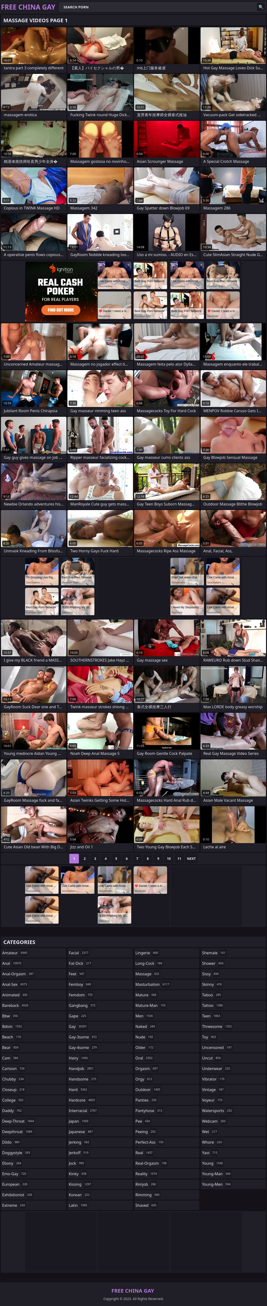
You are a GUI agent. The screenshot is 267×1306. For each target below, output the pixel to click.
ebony (12, 1163)
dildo (11, 1142)
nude (145, 1037)
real (145, 1152)
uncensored (217, 1047)
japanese (81, 1131)
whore (212, 1142)
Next (191, 858)
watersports (217, 1110)
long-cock (149, 963)
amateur (15, 952)
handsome (83, 1079)
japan (79, 1121)
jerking (79, 1142)
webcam (214, 1121)
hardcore (82, 1100)
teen (211, 1016)
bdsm (12, 1026)
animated (15, 995)
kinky (78, 1173)
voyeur (212, 1100)
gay (78, 1026)
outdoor (149, 1089)
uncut (212, 1058)
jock (77, 1163)
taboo (212, 995)
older (145, 1047)
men (145, 1016)
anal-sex (15, 984)
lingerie (147, 952)
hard (78, 1089)
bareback (15, 1005)
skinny (212, 984)
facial (79, 952)
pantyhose (149, 1110)
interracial (83, 1110)
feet (77, 973)
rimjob (146, 1184)
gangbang (83, 1005)
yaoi (210, 1152)
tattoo (213, 1005)
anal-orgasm (18, 973)
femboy (80, 984)
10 (169, 858)
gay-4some (83, 1047)
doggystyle (16, 1152)
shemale (214, 952)
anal (12, 963)
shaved (147, 1205)
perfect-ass (150, 1142)
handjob (82, 1068)
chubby (13, 1079)
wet (210, 1131)
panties (147, 1100)
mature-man (151, 1005)
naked (146, 1026)
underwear (216, 1068)
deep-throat (18, 1121)
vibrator (214, 1079)
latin (78, 1205)
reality (147, 1173)
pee (143, 1121)
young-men (217, 1184)
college (13, 1100)
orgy (144, 1079)
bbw (10, 1016)
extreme (14, 1205)
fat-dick (80, 963)
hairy (79, 1058)
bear (11, 1047)
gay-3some (83, 1037)
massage (148, 973)
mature (147, 995)
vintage (213, 1089)
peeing (146, 1131)
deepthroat (17, 1131)
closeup (14, 1089)
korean (80, 1194)
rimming (148, 1194)
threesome (217, 1026)
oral (145, 1058)
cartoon (14, 1068)
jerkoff (79, 1152)
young (213, 1163)
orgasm (147, 1068)
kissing (80, 1184)
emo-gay (14, 1173)
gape (78, 1016)
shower (213, 963)
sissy (211, 973)
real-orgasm (152, 1163)
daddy (12, 1110)
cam (10, 1058)
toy (209, 1037)
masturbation (153, 984)
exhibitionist (17, 1194)
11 (179, 858)
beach (12, 1037)
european (15, 1184)
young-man (217, 1173)
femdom (81, 995)
